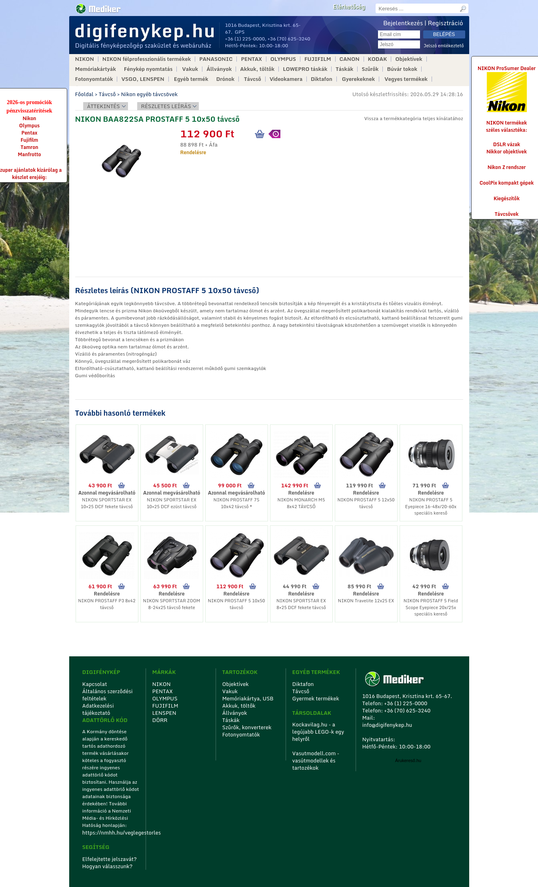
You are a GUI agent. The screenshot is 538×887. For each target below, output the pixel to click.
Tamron (29, 147)
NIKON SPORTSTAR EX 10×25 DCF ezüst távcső (172, 503)
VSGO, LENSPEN (142, 79)
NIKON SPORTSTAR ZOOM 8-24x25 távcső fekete (171, 604)
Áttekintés (103, 106)
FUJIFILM (317, 59)
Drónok (225, 79)
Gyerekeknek (358, 79)
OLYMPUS (283, 59)
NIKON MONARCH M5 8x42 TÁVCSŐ (301, 503)
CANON (350, 59)
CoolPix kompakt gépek (507, 183)
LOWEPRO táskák (305, 69)
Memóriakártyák (95, 69)
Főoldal (84, 94)
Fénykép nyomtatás (148, 69)
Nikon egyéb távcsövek (149, 94)
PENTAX (251, 59)
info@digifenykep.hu (387, 724)
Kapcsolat (94, 684)
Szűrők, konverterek (247, 727)
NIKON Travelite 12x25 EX (366, 600)
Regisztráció (445, 23)
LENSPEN (164, 712)
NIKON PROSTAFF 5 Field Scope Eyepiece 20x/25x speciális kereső (431, 607)
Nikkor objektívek (506, 151)
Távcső (252, 79)
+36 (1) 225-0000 (245, 38)
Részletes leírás (166, 106)
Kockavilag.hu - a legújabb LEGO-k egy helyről (318, 731)
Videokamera (286, 79)
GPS (240, 32)
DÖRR (160, 720)
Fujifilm (29, 140)
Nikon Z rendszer (507, 167)
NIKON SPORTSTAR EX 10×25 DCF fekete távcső (107, 503)
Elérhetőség (349, 7)
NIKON (84, 59)
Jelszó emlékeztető (444, 45)
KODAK (377, 59)
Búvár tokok (402, 69)
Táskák (344, 69)
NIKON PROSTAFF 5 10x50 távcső (236, 604)
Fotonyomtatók (94, 79)
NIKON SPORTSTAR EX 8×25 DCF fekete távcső (301, 604)
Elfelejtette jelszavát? (109, 859)
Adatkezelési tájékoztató (98, 709)
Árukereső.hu (408, 760)
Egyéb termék (191, 79)
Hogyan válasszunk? (107, 866)
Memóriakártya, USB (248, 698)
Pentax (30, 133)
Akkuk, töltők (257, 69)
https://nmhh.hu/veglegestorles (111, 832)
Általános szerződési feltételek (107, 695)
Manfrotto (29, 154)
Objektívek (408, 59)
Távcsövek (507, 214)
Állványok (219, 69)
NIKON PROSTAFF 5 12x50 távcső (365, 503)
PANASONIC (215, 59)
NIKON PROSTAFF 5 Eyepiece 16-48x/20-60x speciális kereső (430, 506)
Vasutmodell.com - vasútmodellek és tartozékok (316, 760)
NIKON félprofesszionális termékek (146, 59)
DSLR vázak (506, 144)
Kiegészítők (507, 198)
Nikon (29, 118)
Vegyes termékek (406, 79)
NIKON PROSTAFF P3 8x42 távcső (106, 604)
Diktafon (321, 79)
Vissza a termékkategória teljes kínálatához (413, 118)
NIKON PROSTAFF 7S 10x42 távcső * (237, 503)
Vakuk (190, 69)
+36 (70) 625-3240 (289, 38)
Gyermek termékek (315, 698)
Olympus (29, 125)
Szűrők (370, 69)
